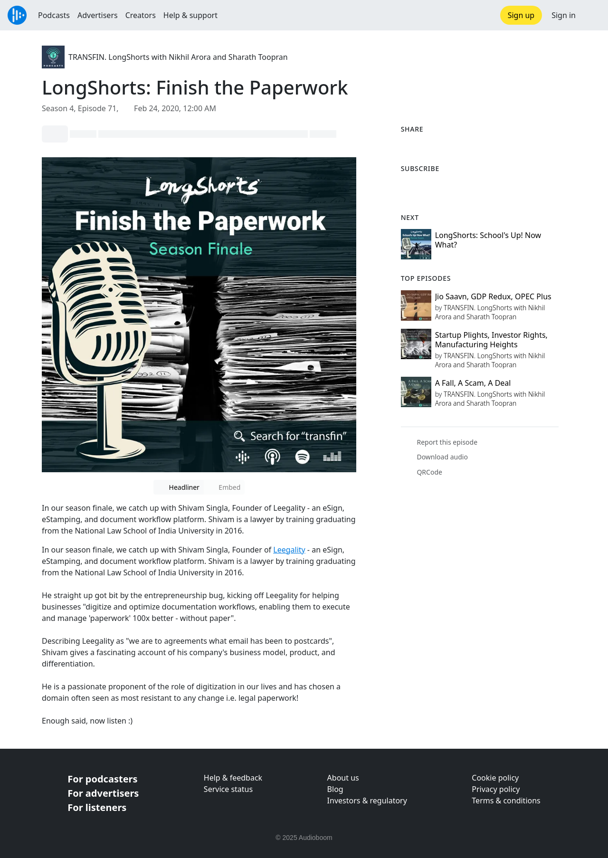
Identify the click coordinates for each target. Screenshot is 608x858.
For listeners (96, 807)
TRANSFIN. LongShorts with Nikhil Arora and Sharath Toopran (178, 57)
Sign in (563, 15)
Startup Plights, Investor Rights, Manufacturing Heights (491, 339)
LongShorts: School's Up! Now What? (488, 239)
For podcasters (102, 778)
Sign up (521, 15)
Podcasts (54, 15)
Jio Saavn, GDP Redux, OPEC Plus (493, 296)
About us (343, 777)
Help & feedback (233, 777)
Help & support (190, 15)
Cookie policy (495, 777)
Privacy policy (496, 789)
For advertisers (103, 793)
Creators (140, 15)
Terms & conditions (506, 800)
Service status (228, 789)
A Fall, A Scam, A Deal (473, 383)
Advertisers (97, 15)
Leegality (289, 549)
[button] (591, 15)
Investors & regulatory (367, 800)
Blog (335, 789)
